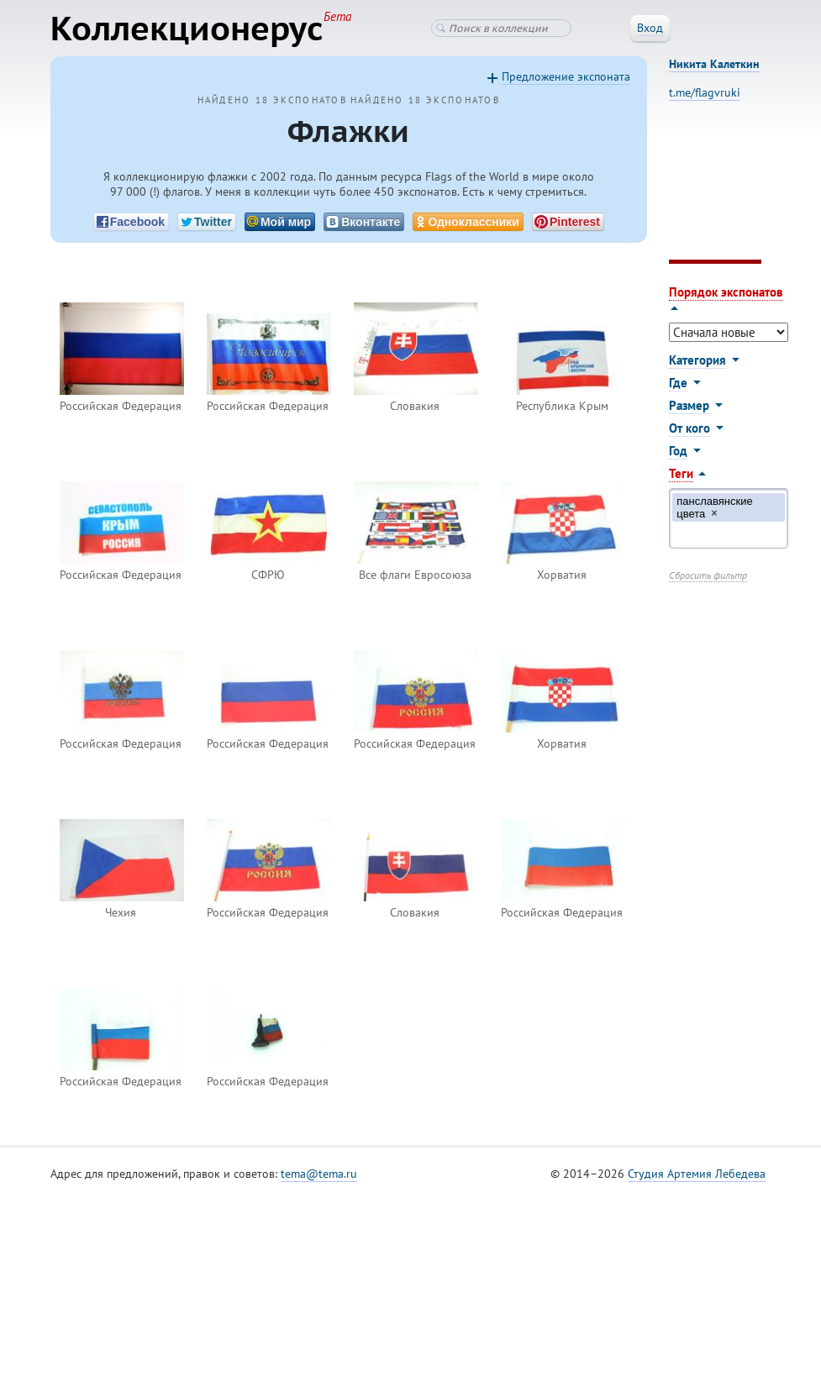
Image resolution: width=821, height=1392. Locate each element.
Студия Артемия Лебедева (697, 1173)
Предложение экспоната (566, 76)
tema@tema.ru (319, 1173)
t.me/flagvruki (704, 92)
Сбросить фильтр (708, 575)
